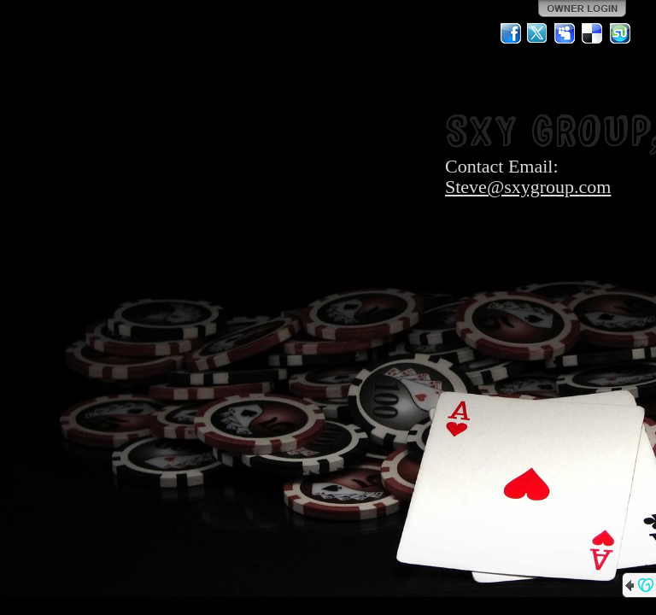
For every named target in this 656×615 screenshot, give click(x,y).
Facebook (511, 33)
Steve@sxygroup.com (528, 186)
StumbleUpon (620, 33)
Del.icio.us (593, 33)
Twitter (538, 33)
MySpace (565, 33)
